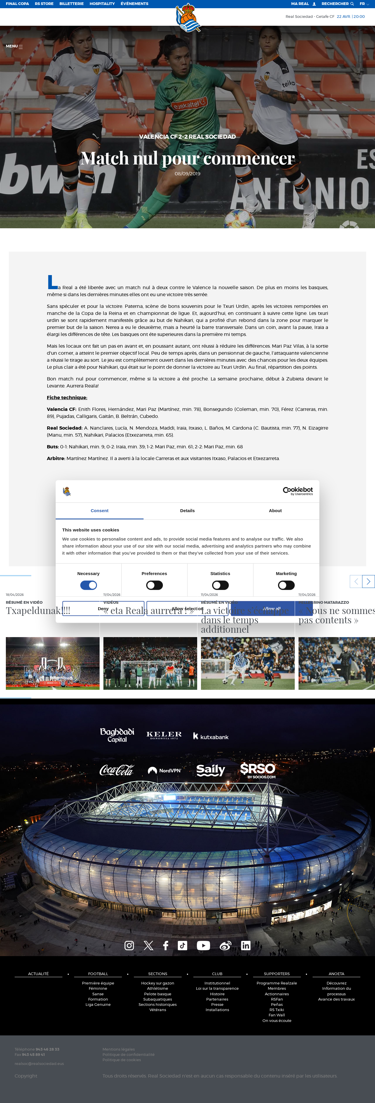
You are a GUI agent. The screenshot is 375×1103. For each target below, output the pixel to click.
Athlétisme (157, 989)
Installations (217, 1010)
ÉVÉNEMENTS (134, 4)
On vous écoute (277, 1021)
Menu (14, 46)
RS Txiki (277, 1010)
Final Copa (17, 4)
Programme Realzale (277, 983)
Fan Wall (277, 1015)
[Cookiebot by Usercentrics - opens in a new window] (287, 491)
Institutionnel (217, 983)
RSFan (277, 999)
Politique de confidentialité (129, 1055)
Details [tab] (187, 510)
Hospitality (102, 4)
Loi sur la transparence (217, 989)
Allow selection (187, 608)
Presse (217, 1005)
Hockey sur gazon (157, 983)
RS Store (44, 4)
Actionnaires (277, 994)
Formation (98, 999)
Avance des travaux (336, 999)
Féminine (98, 989)
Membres (277, 989)
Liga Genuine (98, 1005)
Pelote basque (157, 994)
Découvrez (337, 983)
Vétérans (157, 1010)
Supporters (277, 974)
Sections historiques (158, 1005)
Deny (103, 608)
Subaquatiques (157, 999)
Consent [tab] (100, 510)
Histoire (217, 994)
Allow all (272, 608)
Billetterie (71, 4)
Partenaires (217, 999)
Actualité (38, 974)
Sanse (98, 994)
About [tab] (275, 510)
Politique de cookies (122, 1060)
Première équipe (98, 983)
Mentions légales (119, 1049)
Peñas (277, 1005)
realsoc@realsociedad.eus (39, 1064)
